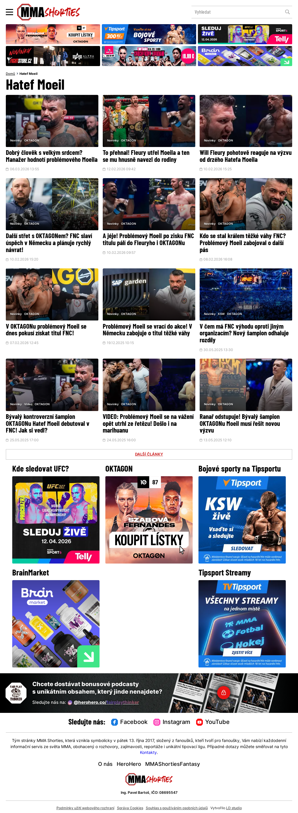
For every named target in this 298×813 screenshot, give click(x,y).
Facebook (129, 720)
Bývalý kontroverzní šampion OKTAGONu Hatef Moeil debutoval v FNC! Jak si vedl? (47, 422)
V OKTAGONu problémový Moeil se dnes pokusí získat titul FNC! (46, 329)
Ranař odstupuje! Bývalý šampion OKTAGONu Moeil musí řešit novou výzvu (240, 422)
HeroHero (129, 762)
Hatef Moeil (28, 74)
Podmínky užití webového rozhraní (85, 805)
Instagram (171, 720)
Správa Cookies (130, 805)
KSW (221, 313)
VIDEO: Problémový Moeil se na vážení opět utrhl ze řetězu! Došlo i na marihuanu (148, 422)
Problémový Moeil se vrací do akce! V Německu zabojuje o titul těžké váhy (147, 329)
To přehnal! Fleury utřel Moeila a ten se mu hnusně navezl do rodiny (146, 156)
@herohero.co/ (103, 700)
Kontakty (148, 750)
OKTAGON (31, 140)
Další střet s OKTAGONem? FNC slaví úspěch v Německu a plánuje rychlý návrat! (49, 243)
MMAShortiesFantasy (172, 762)
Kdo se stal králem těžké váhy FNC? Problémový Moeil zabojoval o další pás (243, 243)
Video (28, 402)
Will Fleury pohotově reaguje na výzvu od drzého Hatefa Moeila (246, 156)
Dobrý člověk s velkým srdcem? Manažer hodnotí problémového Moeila (52, 156)
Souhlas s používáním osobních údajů (177, 805)
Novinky (16, 140)
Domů (10, 74)
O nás (105, 762)
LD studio (234, 805)
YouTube (213, 720)
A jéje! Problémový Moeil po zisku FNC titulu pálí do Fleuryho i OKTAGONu (148, 239)
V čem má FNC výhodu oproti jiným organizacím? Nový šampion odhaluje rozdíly (245, 332)
